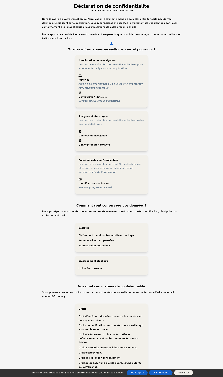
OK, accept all (137, 372)
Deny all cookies (161, 372)
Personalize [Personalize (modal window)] (184, 372)
